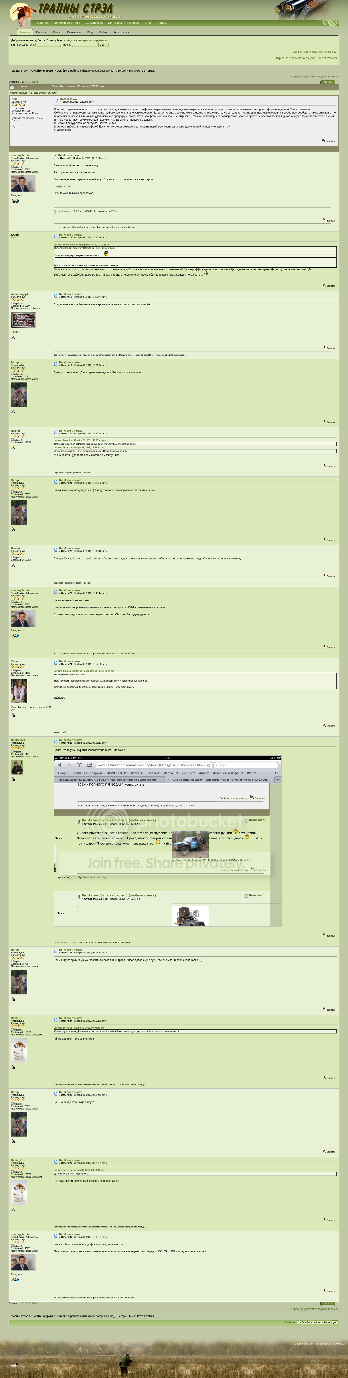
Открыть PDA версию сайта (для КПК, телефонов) (306, 58)
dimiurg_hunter (21, 155)
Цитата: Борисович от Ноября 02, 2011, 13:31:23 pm (82, 244)
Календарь (74, 32)
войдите (69, 40)
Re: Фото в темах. (70, 155)
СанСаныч (18, 740)
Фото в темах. (69, 99)
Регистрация (121, 32)
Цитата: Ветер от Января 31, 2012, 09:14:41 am (79, 1170)
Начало (25, 32)
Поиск (57, 32)
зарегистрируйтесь (94, 40)
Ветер (121, 70)
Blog (90, 32)
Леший (15, 430)
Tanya (15, 661)
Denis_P (111, 70)
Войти (103, 32)
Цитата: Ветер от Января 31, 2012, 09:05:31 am (79, 1028)
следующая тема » (327, 76)
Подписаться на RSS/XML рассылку (314, 51)
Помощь (41, 32)
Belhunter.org (65, 10)
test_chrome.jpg (63, 211)
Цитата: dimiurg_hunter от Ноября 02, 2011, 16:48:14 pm (84, 671)
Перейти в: (290, 1322)
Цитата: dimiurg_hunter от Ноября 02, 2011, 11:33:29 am (84, 248)
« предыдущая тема (303, 76)
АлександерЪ (20, 294)
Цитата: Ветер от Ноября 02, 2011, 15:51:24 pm (79, 447)
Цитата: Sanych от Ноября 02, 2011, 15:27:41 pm (80, 440)
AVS (14, 99)
